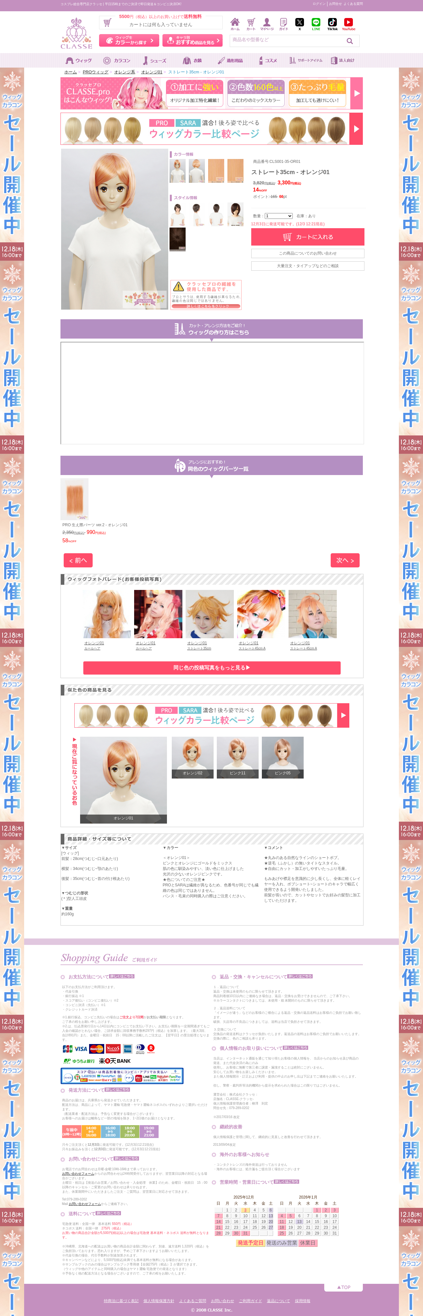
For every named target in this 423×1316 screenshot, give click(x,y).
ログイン (319, 3)
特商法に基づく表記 (121, 1301)
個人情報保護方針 (158, 1301)
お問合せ (335, 3)
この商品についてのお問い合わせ (308, 253)
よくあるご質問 (192, 1301)
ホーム (70, 72)
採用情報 (302, 1301)
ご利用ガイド (250, 1301)
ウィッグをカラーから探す (129, 40)
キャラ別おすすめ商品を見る (192, 40)
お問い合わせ (222, 1301)
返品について (278, 1301)
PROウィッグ (95, 72)
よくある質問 (353, 3)
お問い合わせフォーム (78, 1173)
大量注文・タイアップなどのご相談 (308, 266)
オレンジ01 (151, 72)
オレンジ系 (124, 72)
